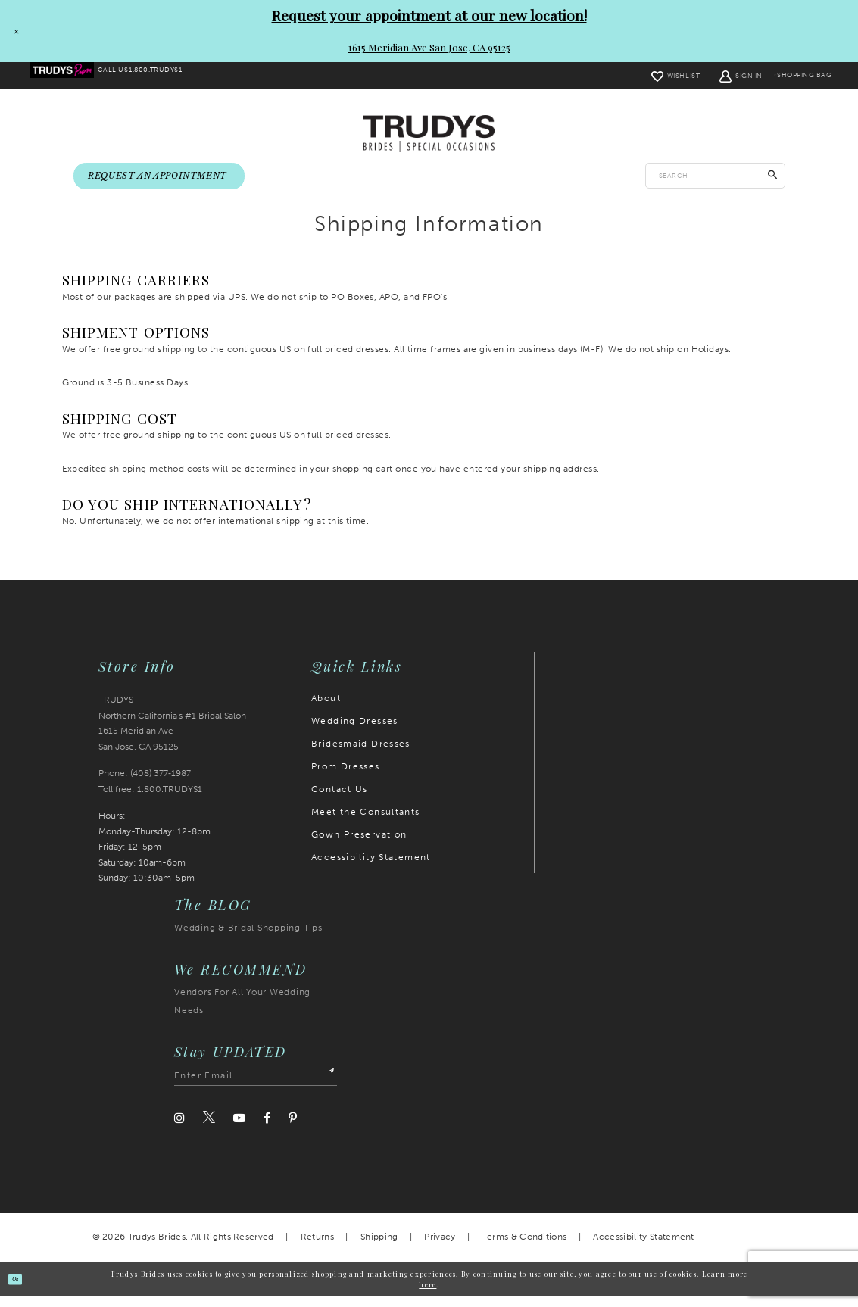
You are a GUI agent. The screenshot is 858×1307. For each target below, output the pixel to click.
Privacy (439, 1247)
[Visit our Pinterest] (292, 1128)
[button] (712, 75)
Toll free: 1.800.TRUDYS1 (150, 799)
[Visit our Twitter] (209, 1128)
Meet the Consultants (365, 822)
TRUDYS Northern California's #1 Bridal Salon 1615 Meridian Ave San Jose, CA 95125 (172, 734)
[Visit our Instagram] (179, 1128)
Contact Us (339, 799)
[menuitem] (71, 76)
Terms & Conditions (524, 1247)
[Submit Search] (772, 177)
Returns (317, 1247)
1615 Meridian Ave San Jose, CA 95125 (429, 47)
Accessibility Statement (371, 867)
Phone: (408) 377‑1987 (144, 783)
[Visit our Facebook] (266, 1128)
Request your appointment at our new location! (429, 15)
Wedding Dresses (354, 731)
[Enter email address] (255, 1086)
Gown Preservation (359, 845)
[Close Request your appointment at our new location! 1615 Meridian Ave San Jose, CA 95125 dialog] (13, 31)
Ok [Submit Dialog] (23, 1289)
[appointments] (159, 177)
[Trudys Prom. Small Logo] (71, 76)
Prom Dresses (345, 777)
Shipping (379, 1247)
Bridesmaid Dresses (360, 754)
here (427, 1294)
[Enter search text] (715, 177)
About (326, 708)
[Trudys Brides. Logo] (429, 134)
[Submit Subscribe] (325, 1086)
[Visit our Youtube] (239, 1128)
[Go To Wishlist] (647, 75)
